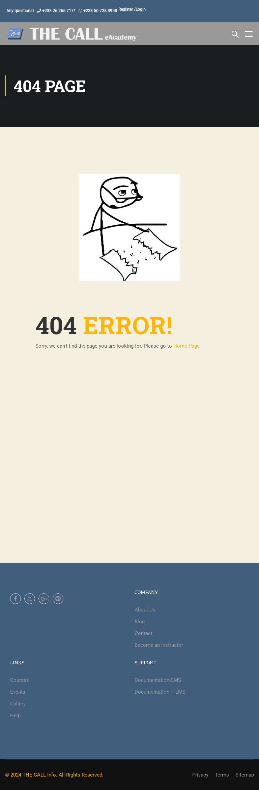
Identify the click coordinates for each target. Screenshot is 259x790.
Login (141, 9)
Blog (140, 622)
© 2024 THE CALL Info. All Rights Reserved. (54, 775)
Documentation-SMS (158, 680)
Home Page (186, 346)
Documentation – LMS (160, 692)
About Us (145, 610)
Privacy (200, 775)
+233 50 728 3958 (99, 10)
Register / (127, 9)
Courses (19, 680)
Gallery (18, 704)
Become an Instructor (159, 645)
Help (15, 716)
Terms (222, 775)
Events (17, 692)
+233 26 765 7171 (58, 10)
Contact (143, 633)
